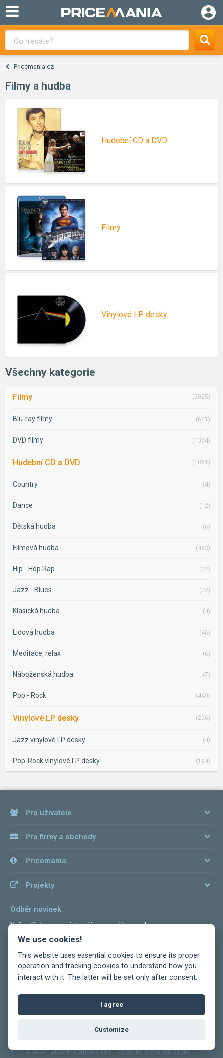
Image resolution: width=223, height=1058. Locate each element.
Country (25, 484)
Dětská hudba (34, 526)
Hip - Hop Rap (34, 569)
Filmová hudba (36, 548)
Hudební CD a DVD (46, 462)
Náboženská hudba (43, 674)
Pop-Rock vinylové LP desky (56, 761)
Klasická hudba (36, 611)
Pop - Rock (29, 695)
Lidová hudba (34, 632)
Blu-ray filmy (32, 419)
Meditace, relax (37, 653)
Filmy (22, 397)
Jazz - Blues (32, 590)
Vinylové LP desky (46, 718)
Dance (23, 505)
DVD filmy (28, 440)
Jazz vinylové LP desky (49, 740)
